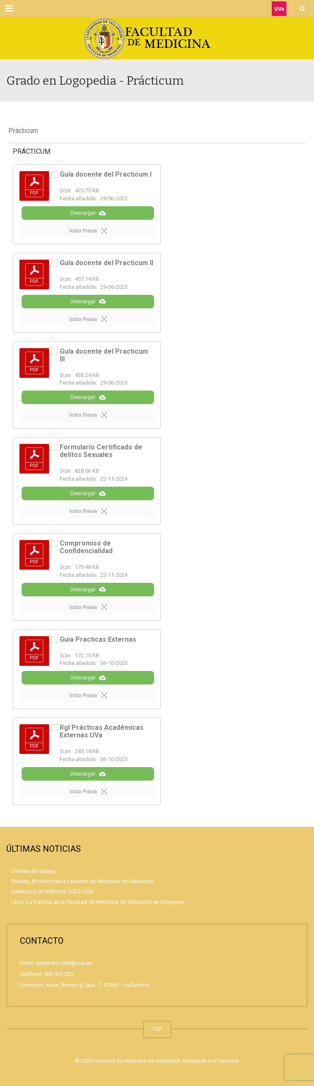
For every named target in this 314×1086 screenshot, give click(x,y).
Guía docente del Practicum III (104, 355)
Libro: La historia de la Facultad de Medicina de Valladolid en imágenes (98, 902)
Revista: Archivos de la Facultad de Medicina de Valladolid (82, 881)
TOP (157, 1029)
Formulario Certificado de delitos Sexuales (101, 451)
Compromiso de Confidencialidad (86, 547)
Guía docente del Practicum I (105, 174)
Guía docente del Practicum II (106, 263)
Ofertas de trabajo (33, 871)
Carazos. (229, 1061)
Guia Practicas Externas (98, 639)
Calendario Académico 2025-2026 (52, 891)
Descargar (88, 213)
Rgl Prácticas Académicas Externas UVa (101, 731)
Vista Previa (88, 230)
